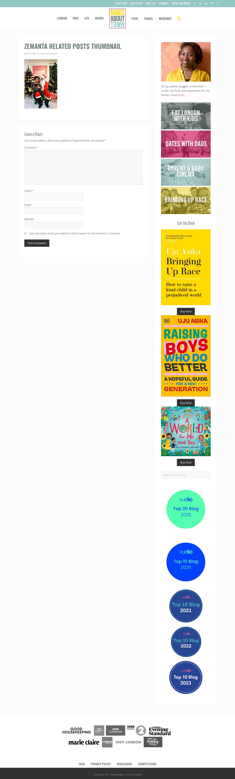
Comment (31, 147)
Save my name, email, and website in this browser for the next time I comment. (74, 233)
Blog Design (116, 774)
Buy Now (185, 311)
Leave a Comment (48, 53)
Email (28, 205)
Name (29, 191)
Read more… (178, 95)
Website (29, 219)
